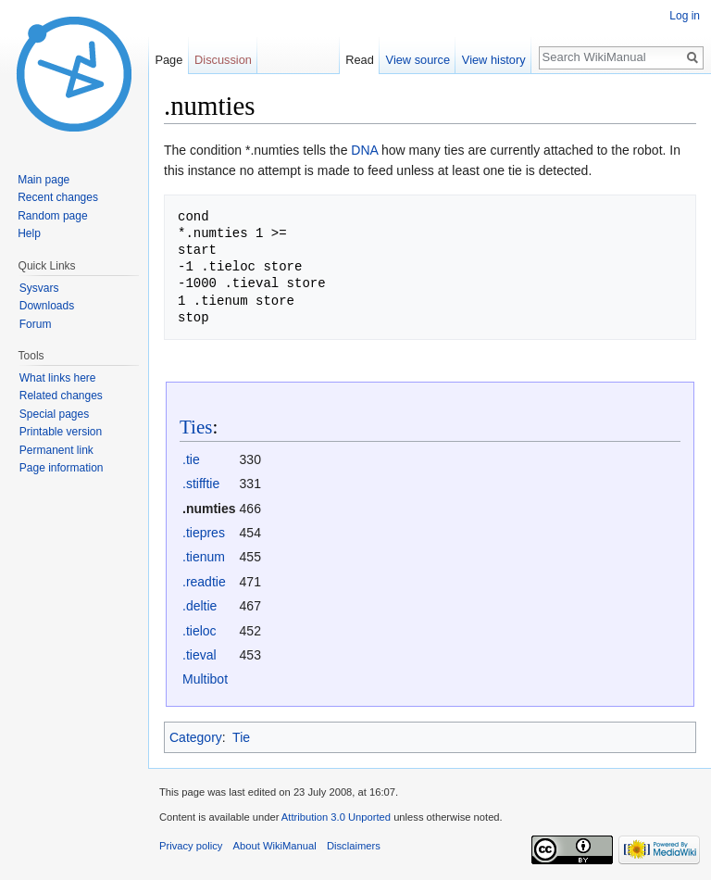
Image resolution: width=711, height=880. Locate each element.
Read (359, 60)
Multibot (205, 679)
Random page (52, 215)
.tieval (199, 654)
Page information (61, 467)
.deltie (199, 605)
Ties (196, 427)
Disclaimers (353, 845)
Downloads (46, 305)
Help (29, 233)
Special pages (54, 414)
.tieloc (199, 630)
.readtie (204, 581)
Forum (35, 324)
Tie (241, 737)
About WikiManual (275, 845)
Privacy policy (190, 845)
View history (494, 60)
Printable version (60, 431)
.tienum (203, 556)
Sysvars (39, 288)
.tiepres (203, 532)
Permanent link (56, 450)
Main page (43, 179)
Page (168, 60)
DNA (364, 150)
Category (195, 737)
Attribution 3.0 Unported (336, 817)
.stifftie (200, 483)
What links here (57, 377)
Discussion (223, 60)
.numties (209, 508)
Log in (684, 15)
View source (418, 60)
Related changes (61, 395)
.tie (191, 459)
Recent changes (58, 197)
